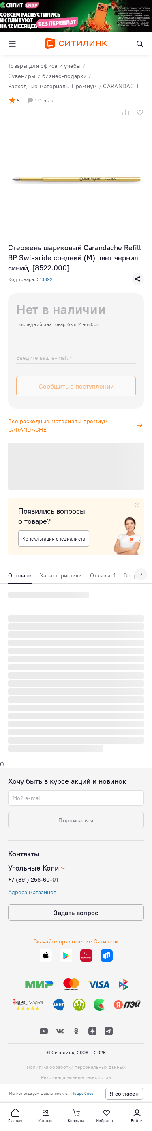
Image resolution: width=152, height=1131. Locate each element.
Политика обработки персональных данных (76, 1067)
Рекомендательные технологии (76, 1077)
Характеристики (61, 575)
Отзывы (103, 575)
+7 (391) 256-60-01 (33, 879)
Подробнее (82, 1093)
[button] (15, 1115)
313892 (45, 279)
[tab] (20, 577)
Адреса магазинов (32, 892)
